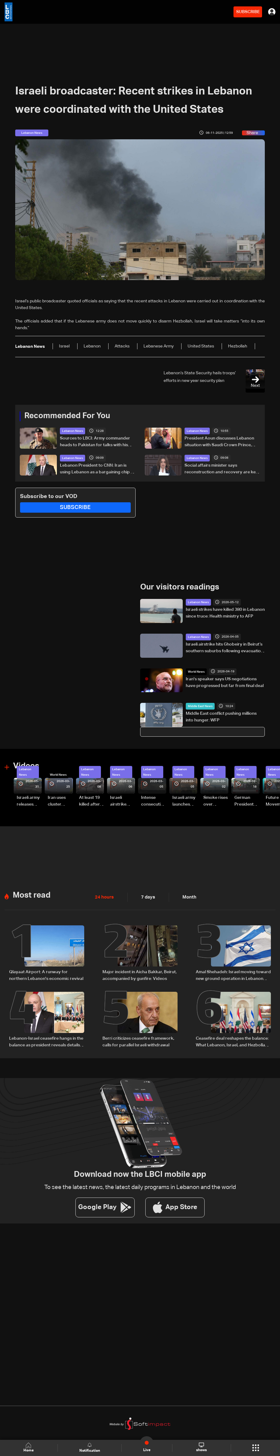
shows (201, 1447)
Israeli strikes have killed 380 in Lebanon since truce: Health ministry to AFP (225, 612)
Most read (31, 895)
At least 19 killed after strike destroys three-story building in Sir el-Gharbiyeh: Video (90, 801)
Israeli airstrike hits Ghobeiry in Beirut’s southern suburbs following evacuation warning (224, 648)
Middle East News (200, 706)
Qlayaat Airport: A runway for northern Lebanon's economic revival (46, 974)
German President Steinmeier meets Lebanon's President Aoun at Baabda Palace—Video (245, 801)
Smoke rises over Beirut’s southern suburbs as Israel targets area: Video (215, 801)
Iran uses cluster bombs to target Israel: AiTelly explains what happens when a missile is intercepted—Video (59, 801)
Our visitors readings (179, 587)
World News (196, 671)
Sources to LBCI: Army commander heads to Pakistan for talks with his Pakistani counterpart (95, 442)
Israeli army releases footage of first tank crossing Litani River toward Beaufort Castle (28, 801)
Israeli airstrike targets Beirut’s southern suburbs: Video (119, 801)
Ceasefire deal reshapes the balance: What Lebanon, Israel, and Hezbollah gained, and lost (232, 1041)
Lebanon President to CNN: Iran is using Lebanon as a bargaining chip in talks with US (97, 469)
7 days (146, 897)
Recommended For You (67, 416)
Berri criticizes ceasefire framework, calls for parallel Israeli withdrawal (138, 1040)
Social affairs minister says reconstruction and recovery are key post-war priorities (221, 469)
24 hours (103, 897)
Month (187, 897)
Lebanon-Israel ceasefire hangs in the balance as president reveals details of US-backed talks (46, 1041)
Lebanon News (72, 431)
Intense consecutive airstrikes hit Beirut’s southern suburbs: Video (153, 801)
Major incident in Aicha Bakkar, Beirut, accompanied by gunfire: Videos (139, 974)
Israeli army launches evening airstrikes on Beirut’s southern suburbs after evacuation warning (184, 801)
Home (29, 1448)
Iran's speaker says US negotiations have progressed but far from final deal (225, 682)
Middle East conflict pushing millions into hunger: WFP (221, 716)
